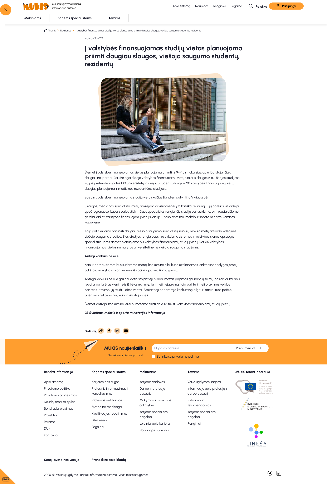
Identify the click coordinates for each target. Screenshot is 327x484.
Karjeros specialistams (109, 372)
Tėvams (193, 372)
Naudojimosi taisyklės (59, 402)
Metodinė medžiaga (107, 407)
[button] (258, 6)
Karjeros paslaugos (105, 382)
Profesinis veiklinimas (107, 400)
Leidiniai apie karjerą (155, 423)
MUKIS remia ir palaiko (252, 372)
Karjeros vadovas (152, 382)
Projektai (50, 415)
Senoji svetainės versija (61, 460)
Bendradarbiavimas (58, 408)
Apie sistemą (181, 6)
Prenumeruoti (248, 348)
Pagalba (236, 6)
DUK (47, 428)
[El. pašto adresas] (190, 348)
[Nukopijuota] (101, 331)
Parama (49, 422)
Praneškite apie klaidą (109, 460)
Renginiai (219, 6)
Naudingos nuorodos (155, 430)
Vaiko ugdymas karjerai (204, 382)
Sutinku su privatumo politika (178, 356)
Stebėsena (100, 420)
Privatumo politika (57, 388)
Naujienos (201, 6)
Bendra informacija (58, 372)
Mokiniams (148, 372)
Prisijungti (286, 6)
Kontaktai (51, 435)
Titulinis (52, 30)
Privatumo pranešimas (60, 395)
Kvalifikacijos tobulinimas (109, 413)
